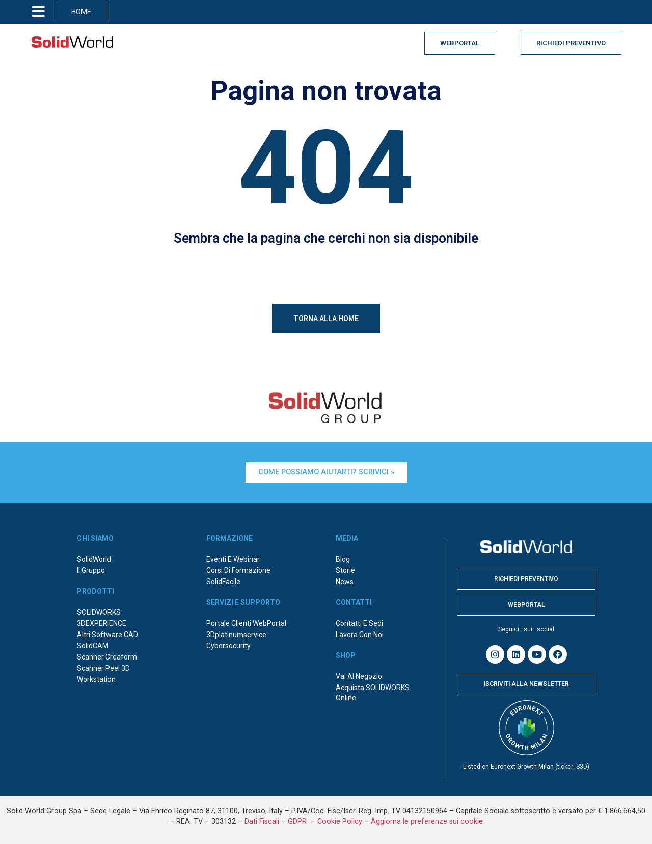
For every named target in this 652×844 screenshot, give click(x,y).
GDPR (298, 821)
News (345, 581)
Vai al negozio (359, 676)
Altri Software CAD (107, 634)
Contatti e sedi (359, 623)
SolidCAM (92, 646)
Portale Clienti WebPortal (246, 623)
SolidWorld (94, 559)
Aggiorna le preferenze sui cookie (427, 821)
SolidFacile (223, 581)
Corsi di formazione (238, 570)
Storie (345, 570)
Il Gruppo (91, 570)
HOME (81, 12)
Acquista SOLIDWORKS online (373, 692)
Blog (343, 559)
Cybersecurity (228, 646)
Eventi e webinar (233, 559)
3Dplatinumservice (236, 634)
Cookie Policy (339, 821)
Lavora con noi (360, 634)
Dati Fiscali (261, 821)
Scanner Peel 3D (103, 668)
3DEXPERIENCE (101, 623)
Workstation (96, 679)
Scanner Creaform (107, 657)
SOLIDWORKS (99, 612)
